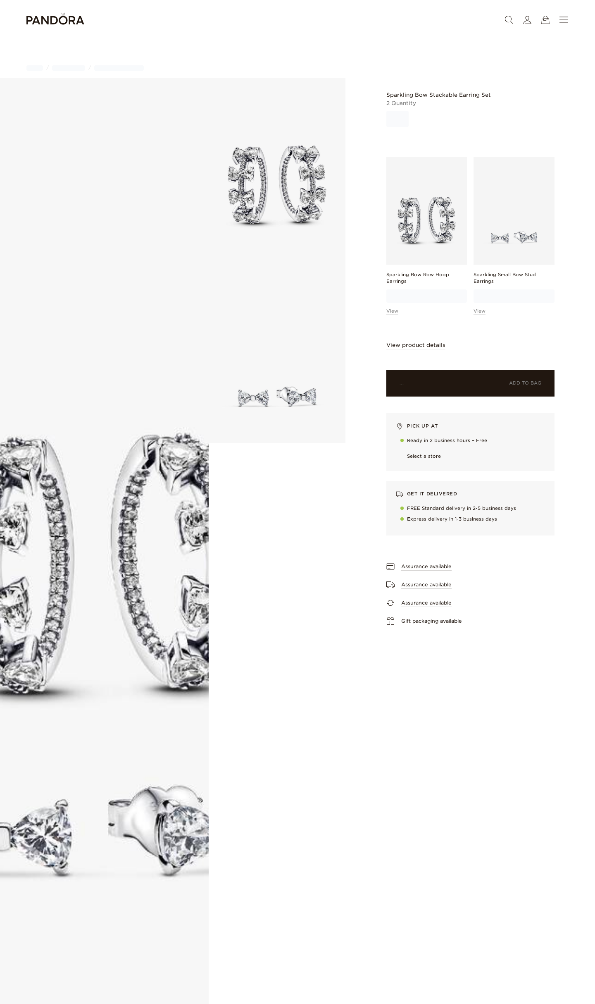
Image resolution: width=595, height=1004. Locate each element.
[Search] (509, 20)
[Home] (55, 20)
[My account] (527, 20)
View (392, 311)
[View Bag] (545, 20)
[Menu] (564, 20)
